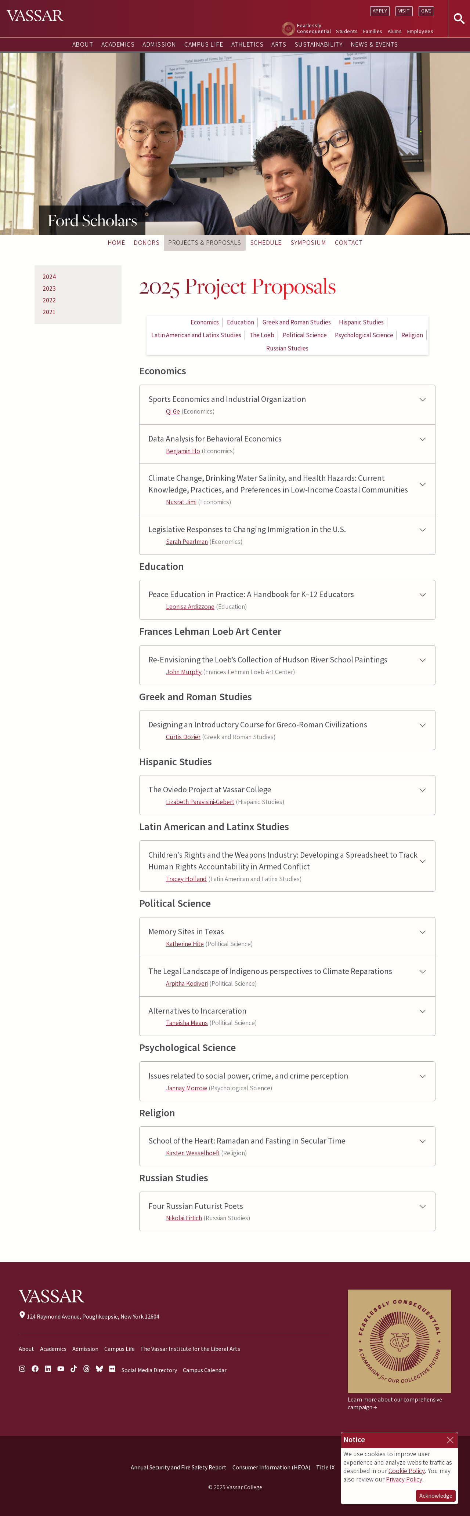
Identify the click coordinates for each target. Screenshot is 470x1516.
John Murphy (184, 672)
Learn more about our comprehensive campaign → (395, 1403)
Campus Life (203, 44)
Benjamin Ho (183, 451)
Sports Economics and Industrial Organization (227, 399)
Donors (146, 242)
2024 (49, 276)
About (82, 44)
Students (347, 31)
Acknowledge (435, 1496)
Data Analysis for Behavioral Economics (215, 439)
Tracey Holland (186, 879)
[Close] (450, 1440)
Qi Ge (173, 411)
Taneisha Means (187, 1023)
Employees (420, 31)
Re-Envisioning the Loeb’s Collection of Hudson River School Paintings (267, 660)
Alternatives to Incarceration (197, 1011)
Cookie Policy (406, 1471)
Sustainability (318, 44)
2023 (49, 288)
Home (116, 242)
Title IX (325, 1468)
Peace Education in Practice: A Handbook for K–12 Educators (251, 594)
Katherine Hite (185, 944)
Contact (348, 242)
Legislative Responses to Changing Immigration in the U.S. (247, 529)
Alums (395, 31)
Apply (380, 11)
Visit (404, 11)
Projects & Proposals (204, 242)
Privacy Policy (404, 1479)
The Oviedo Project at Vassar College (209, 790)
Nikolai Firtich (184, 1218)
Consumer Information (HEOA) (271, 1468)
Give (426, 11)
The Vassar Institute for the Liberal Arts (190, 1349)
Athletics (247, 44)
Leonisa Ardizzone (190, 606)
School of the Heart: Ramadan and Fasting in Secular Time (247, 1141)
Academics (117, 44)
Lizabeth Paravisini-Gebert (200, 802)
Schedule (266, 242)
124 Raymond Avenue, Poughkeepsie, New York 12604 (89, 1317)
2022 (49, 300)
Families (373, 31)
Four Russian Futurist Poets (195, 1206)
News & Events (374, 44)
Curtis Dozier (183, 737)
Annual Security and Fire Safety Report (179, 1468)
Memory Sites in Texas (186, 932)
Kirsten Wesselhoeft (193, 1153)
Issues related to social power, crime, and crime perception (248, 1076)
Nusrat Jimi (181, 502)
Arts (278, 44)
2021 (49, 312)
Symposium (308, 242)
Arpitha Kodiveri (187, 983)
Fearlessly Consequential (314, 28)
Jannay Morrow (186, 1088)
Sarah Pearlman (187, 541)
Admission (159, 44)
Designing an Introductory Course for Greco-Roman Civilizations (257, 725)
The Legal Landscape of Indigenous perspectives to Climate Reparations (270, 971)
